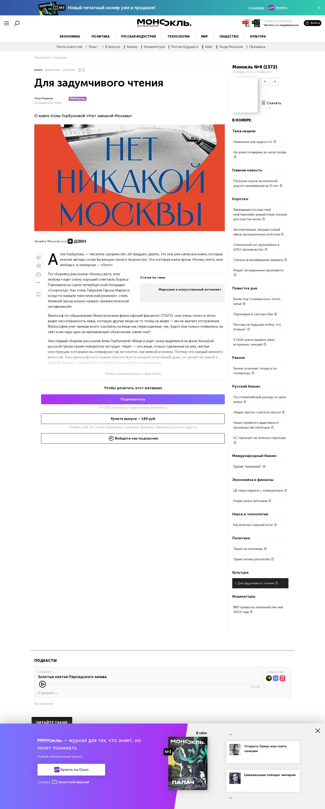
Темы (94, 47)
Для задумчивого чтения (258, 583)
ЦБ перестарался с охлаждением (260, 490)
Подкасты (45, 660)
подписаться (289, 25)
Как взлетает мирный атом (255, 525)
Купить (278, 7)
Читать (269, 25)
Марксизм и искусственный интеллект (190, 289)
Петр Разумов (43, 98)
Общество (229, 36)
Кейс (209, 47)
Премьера (257, 47)
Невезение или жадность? (254, 142)
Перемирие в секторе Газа (255, 314)
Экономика (69, 36)
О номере (256, 8)
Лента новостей (69, 47)
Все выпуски (43, 704)
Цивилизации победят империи (270, 775)
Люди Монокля (231, 47)
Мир (204, 36)
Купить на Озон (71, 769)
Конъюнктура (154, 47)
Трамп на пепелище (250, 549)
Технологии (178, 36)
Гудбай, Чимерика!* (249, 466)
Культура (258, 36)
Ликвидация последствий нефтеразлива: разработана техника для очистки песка (260, 214)
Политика (101, 36)
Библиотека (52, 70)
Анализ (132, 47)
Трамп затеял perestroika (253, 559)
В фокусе (112, 47)
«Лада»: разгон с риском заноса (259, 412)
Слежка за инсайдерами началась (260, 260)
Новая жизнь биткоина (252, 501)
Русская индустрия (138, 36)
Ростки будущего (185, 47)
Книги (38, 70)
